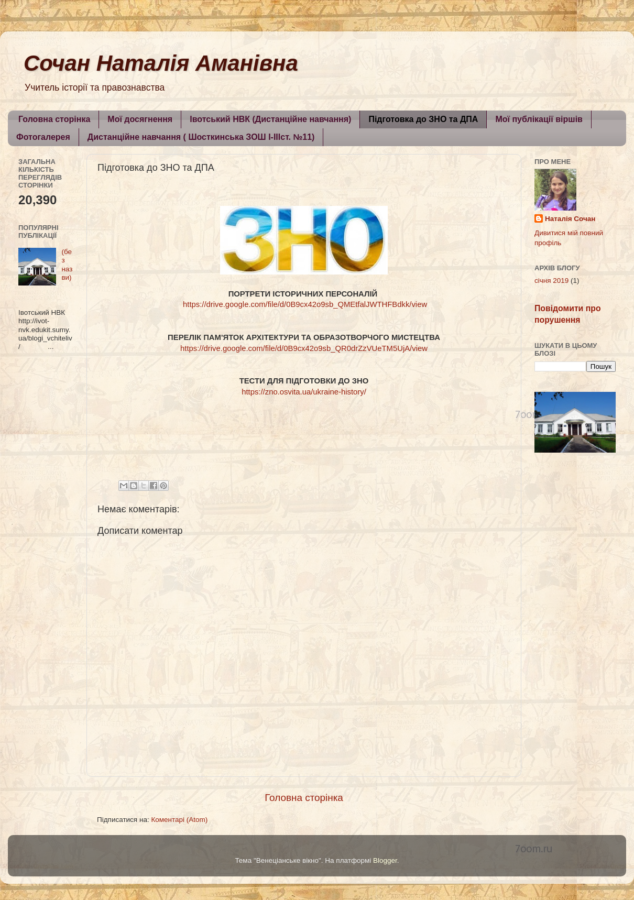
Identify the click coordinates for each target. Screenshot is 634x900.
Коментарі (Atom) (179, 820)
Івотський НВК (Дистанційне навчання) (270, 119)
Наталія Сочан (570, 219)
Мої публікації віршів (539, 119)
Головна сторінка (54, 119)
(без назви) (66, 264)
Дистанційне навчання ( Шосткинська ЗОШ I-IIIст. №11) (201, 137)
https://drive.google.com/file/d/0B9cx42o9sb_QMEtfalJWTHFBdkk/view (305, 304)
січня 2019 (551, 280)
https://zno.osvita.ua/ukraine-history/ (304, 392)
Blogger (385, 860)
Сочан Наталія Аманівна (161, 63)
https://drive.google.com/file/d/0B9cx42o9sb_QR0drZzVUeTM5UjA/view (304, 348)
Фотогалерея (43, 137)
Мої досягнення (139, 119)
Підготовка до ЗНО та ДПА (423, 119)
